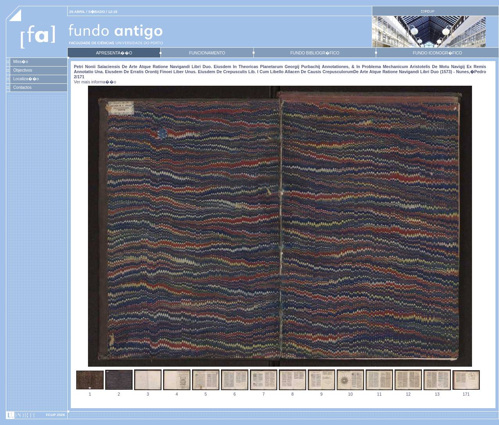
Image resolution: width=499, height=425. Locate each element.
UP (429, 11)
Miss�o (20, 61)
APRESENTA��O (114, 52)
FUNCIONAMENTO (207, 52)
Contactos (22, 87)
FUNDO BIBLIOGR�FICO (314, 52)
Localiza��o (26, 78)
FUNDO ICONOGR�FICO (437, 52)
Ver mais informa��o (95, 81)
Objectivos (22, 70)
